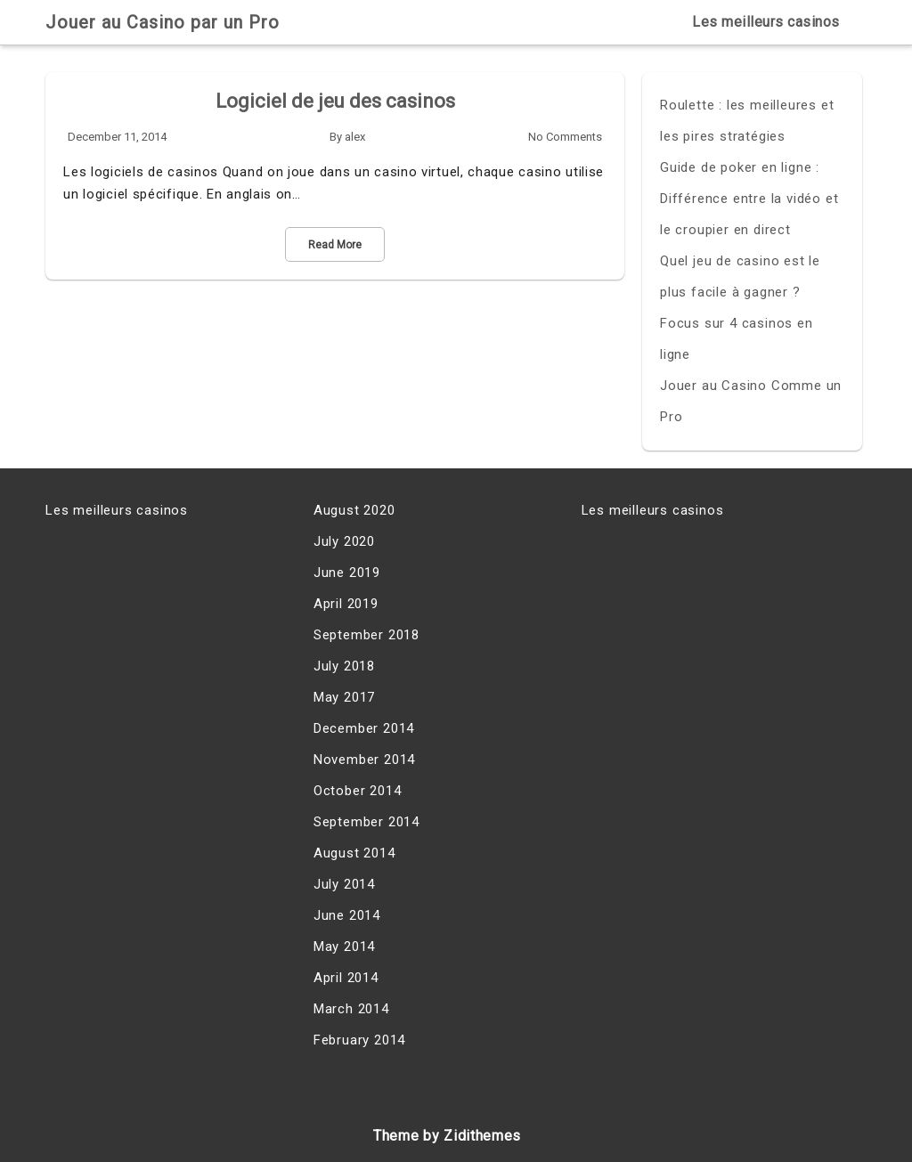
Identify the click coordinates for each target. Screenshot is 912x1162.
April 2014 (346, 978)
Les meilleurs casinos (766, 21)
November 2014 (364, 760)
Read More (335, 245)
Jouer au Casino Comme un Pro (751, 401)
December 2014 (364, 728)
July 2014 (344, 884)
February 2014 (359, 1040)
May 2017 (344, 697)
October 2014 (358, 791)
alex (355, 136)
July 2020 (344, 541)
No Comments (565, 136)
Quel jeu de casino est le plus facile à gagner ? (740, 276)
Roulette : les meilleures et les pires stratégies (747, 120)
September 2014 (366, 822)
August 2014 (354, 853)
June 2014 (347, 915)
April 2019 (346, 604)
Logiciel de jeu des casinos (335, 101)
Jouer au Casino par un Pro (162, 22)
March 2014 (351, 1009)
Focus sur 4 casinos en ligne (736, 338)
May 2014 (344, 947)
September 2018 (366, 635)
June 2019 (347, 573)
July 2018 (344, 666)
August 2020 (354, 510)
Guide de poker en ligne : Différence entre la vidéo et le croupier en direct (749, 198)
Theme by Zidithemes (447, 1135)
